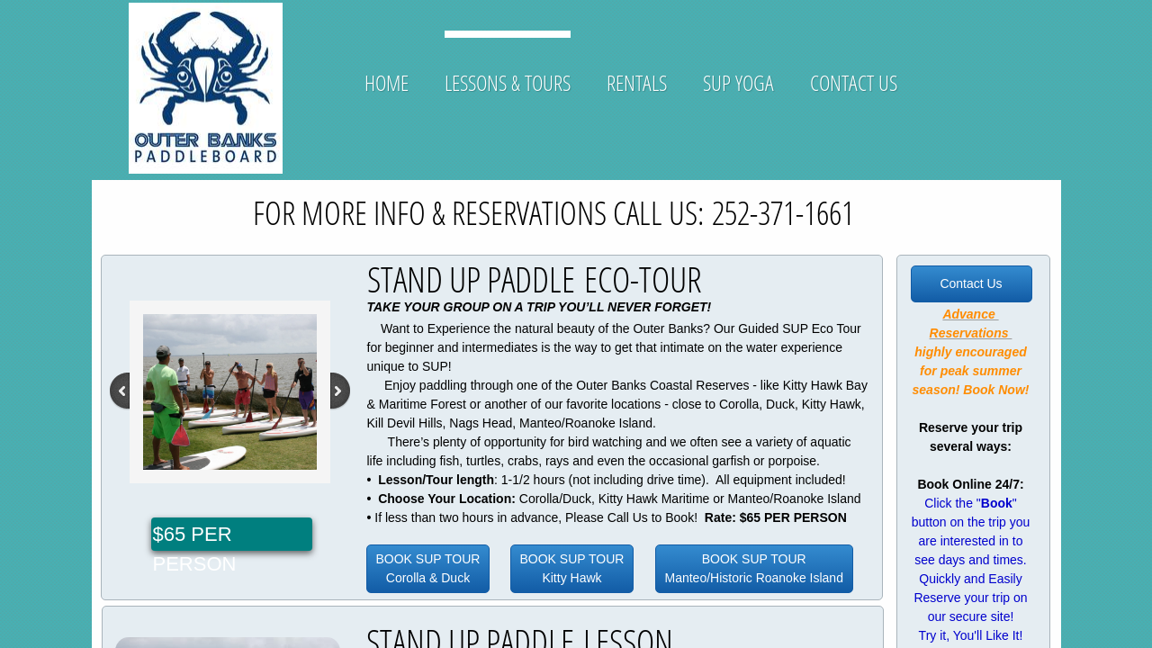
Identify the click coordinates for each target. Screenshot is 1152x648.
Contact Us (853, 82)
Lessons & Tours (508, 82)
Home (386, 82)
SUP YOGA (738, 82)
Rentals (637, 82)
